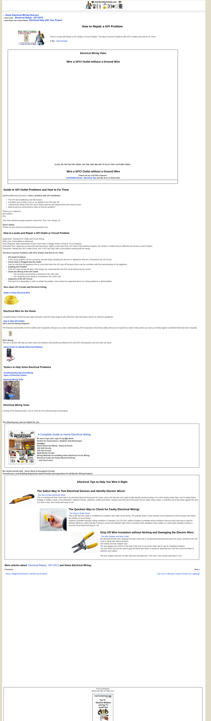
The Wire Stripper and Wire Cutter (115, 536)
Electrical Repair (23, 18)
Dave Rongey (62, 41)
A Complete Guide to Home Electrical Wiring (64, 434)
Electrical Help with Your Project (45, 20)
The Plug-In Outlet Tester (79, 513)
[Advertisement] (101, 612)
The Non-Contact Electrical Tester (51, 495)
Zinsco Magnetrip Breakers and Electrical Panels (26, 574)
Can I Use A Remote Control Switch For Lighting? (178, 574)
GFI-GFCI (53, 565)
